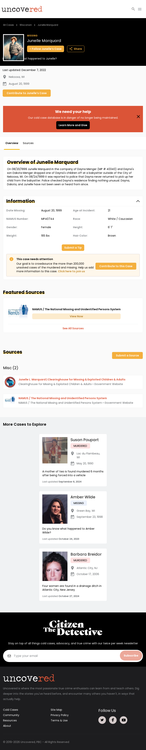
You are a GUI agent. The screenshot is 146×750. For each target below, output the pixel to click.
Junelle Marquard (48, 25)
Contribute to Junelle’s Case (27, 93)
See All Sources (73, 328)
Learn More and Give (73, 125)
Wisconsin (26, 25)
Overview (11, 143)
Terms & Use (59, 720)
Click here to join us (71, 271)
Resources (10, 720)
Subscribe (131, 655)
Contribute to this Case (115, 266)
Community (11, 715)
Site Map (56, 710)
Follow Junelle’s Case (46, 49)
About (7, 726)
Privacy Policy (60, 715)
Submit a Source (127, 355)
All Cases (8, 25)
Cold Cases (10, 710)
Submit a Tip (73, 248)
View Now (76, 316)
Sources (28, 143)
